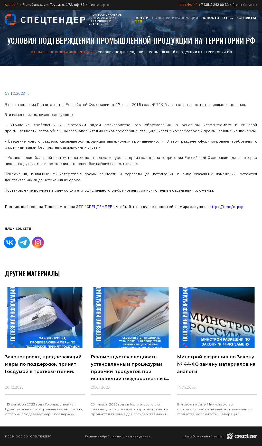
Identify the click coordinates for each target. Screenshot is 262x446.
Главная (37, 52)
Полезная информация (175, 18)
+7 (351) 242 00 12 (214, 4)
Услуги (142, 18)
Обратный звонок (243, 4)
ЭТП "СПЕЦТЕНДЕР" (95, 206)
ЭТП (138, 21)
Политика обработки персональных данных (117, 436)
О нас (227, 18)
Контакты (246, 18)
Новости (210, 18)
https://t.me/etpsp (226, 206)
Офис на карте (97, 4)
